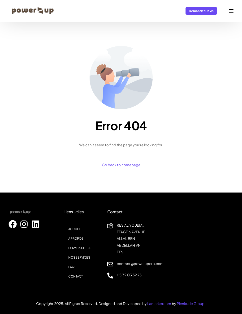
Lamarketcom (159, 303)
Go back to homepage (121, 164)
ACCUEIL (74, 229)
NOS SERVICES (79, 257)
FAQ (71, 267)
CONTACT (75, 276)
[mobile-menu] (228, 11)
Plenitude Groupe (192, 303)
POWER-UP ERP (79, 248)
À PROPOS (75, 238)
